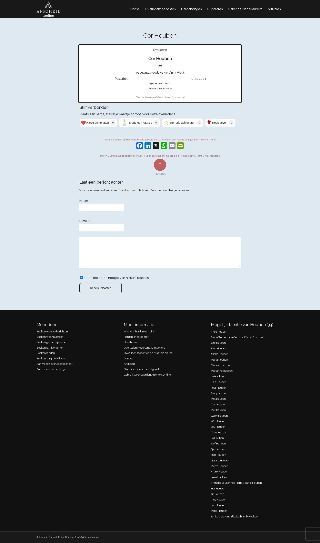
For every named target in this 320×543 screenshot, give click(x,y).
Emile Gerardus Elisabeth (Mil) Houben (234, 516)
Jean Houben (219, 477)
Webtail (62, 537)
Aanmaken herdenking (51, 369)
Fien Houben (219, 348)
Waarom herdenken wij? (139, 331)
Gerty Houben (219, 415)
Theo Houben (219, 331)
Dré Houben (218, 342)
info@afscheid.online (88, 537)
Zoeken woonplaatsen (50, 336)
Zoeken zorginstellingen (51, 358)
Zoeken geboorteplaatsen (52, 342)
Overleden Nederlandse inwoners (144, 347)
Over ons (129, 358)
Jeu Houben (218, 426)
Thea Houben (219, 432)
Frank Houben (219, 471)
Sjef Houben (218, 443)
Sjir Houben (218, 449)
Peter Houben (219, 510)
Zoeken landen (46, 353)
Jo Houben (217, 376)
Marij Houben (219, 393)
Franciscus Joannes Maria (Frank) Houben (236, 482)
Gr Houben (217, 494)
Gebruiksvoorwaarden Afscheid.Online (147, 374)
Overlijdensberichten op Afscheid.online (148, 353)
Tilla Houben (218, 382)
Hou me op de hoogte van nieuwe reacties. (118, 278)
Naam (84, 201)
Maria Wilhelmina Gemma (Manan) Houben (237, 337)
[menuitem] (135, 9)
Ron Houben (218, 454)
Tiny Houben (218, 499)
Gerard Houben (220, 460)
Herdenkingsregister (136, 336)
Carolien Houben (221, 365)
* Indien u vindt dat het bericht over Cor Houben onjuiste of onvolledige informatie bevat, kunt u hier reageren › (160, 155)
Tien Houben (218, 404)
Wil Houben (218, 421)
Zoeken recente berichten (52, 331)
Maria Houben (219, 359)
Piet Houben (218, 398)
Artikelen (129, 363)
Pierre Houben (219, 466)
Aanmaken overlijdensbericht (54, 363)
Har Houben (218, 488)
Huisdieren (130, 342)
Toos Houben (219, 387)
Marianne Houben (222, 370)
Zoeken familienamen (50, 347)
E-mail (84, 221)
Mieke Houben (219, 354)
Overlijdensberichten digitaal (141, 369)
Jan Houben (218, 505)
